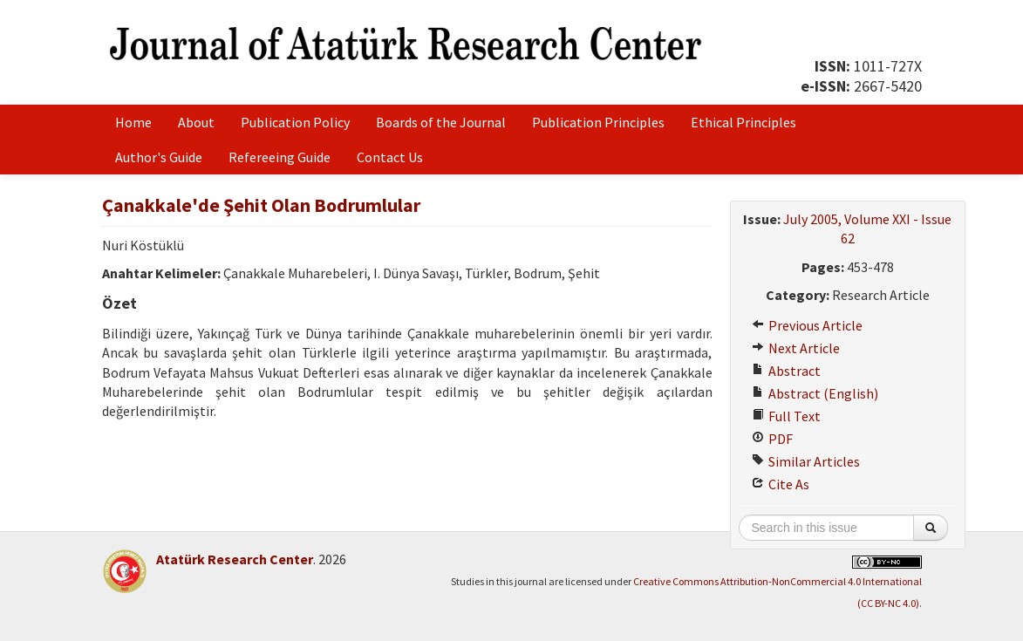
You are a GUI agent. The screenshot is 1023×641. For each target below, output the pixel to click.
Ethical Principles (743, 122)
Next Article (796, 348)
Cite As (780, 484)
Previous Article (807, 325)
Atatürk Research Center (234, 559)
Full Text (786, 416)
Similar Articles (806, 461)
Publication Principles (598, 122)
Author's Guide (158, 157)
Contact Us (390, 157)
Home (133, 122)
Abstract (786, 370)
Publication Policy (295, 122)
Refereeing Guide (279, 157)
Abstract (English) (815, 393)
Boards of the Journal (441, 122)
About (196, 122)
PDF (772, 438)
